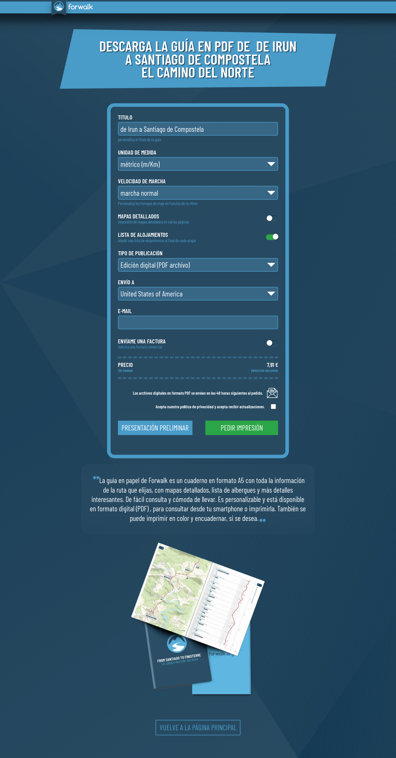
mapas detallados (138, 216)
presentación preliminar (155, 427)
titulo (125, 117)
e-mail (125, 311)
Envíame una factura (142, 341)
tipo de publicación (140, 253)
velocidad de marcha (142, 181)
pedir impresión (242, 427)
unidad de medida (137, 152)
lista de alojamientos (143, 235)
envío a (126, 282)
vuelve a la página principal (198, 727)
